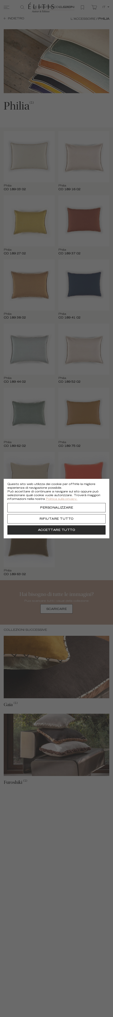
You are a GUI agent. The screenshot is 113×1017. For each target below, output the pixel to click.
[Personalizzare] (56, 507)
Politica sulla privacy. (61, 499)
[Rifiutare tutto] (56, 518)
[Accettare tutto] (56, 530)
